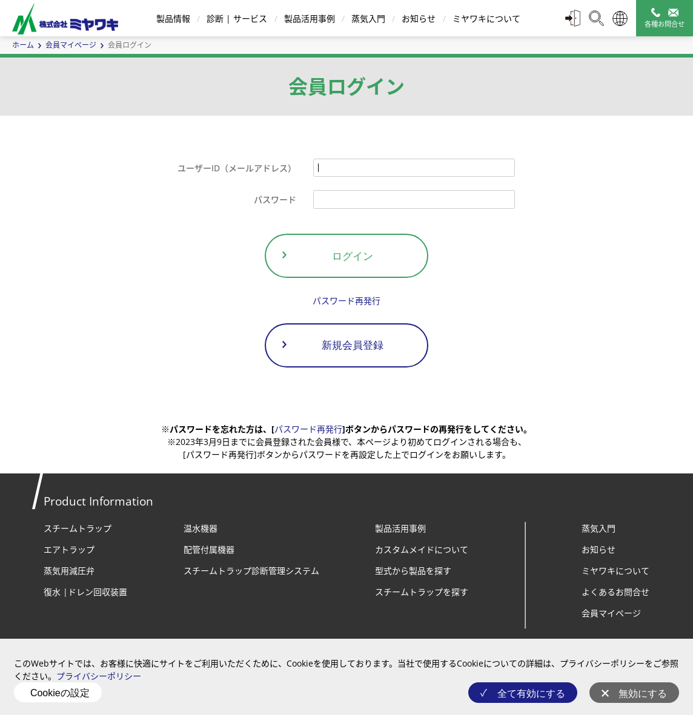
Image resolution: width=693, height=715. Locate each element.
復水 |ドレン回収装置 (85, 592)
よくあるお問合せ (615, 592)
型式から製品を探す (413, 570)
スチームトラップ (77, 528)
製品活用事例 (309, 18)
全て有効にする (531, 693)
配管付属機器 (209, 549)
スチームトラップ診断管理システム (251, 570)
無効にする (642, 693)
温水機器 (200, 528)
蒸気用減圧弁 (69, 570)
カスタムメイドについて (421, 549)
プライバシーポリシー (98, 676)
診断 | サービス (237, 18)
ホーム (23, 45)
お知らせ (419, 18)
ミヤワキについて (486, 18)
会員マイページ (70, 45)
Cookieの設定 (60, 693)
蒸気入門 (368, 18)
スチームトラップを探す (421, 592)
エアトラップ (69, 549)
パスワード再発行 (346, 300)
